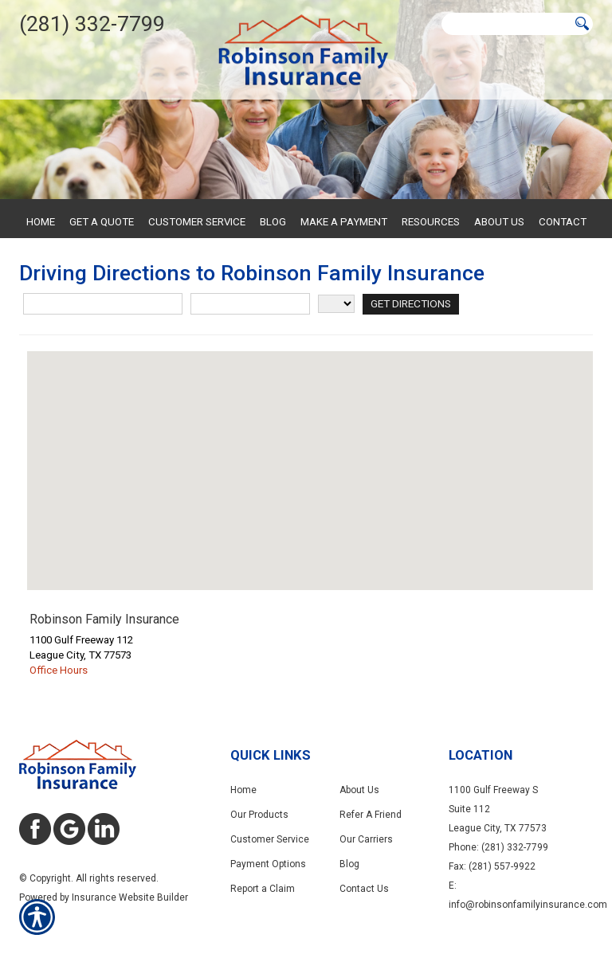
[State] (336, 304)
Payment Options (268, 864)
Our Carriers (366, 839)
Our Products (259, 814)
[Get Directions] (410, 304)
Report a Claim (262, 888)
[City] (250, 304)
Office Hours (58, 670)
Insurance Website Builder (130, 897)
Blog (349, 864)
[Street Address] (102, 304)
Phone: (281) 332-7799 (498, 847)
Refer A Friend (370, 814)
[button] (310, 456)
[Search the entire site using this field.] (506, 24)
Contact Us (364, 888)
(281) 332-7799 (92, 24)
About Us (359, 790)
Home (243, 790)
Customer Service (269, 839)
